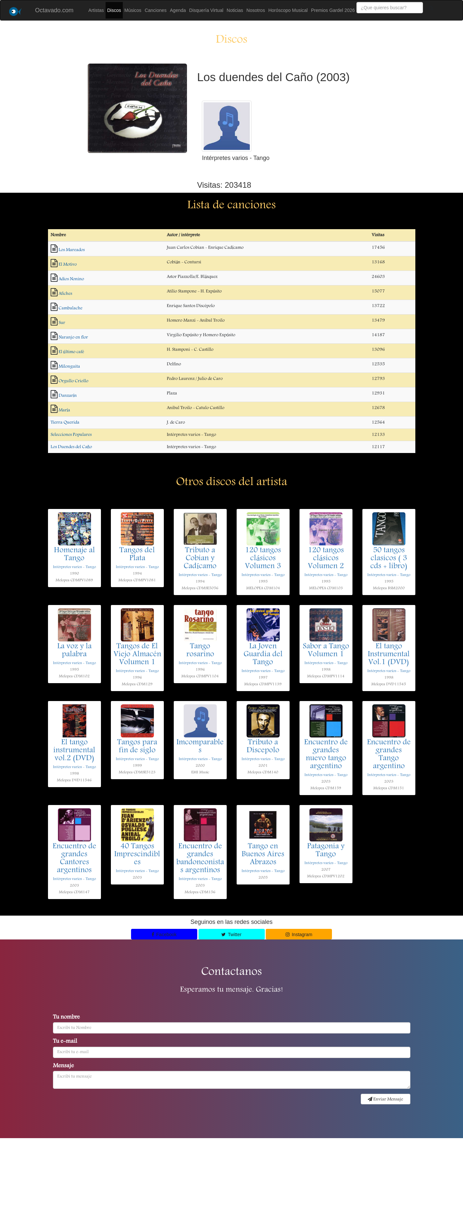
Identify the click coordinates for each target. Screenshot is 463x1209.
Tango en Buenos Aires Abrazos (263, 855)
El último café (71, 352)
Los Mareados (72, 250)
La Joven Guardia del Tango (263, 655)
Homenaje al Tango (74, 555)
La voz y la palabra (74, 651)
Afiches (65, 294)
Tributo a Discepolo (263, 747)
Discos (114, 10)
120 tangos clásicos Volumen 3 (263, 559)
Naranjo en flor (73, 337)
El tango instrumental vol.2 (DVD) (74, 751)
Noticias (235, 10)
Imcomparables (200, 747)
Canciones (155, 10)
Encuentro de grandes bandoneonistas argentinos (200, 859)
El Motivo (68, 265)
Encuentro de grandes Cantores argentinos (74, 859)
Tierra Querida (65, 423)
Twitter (231, 934)
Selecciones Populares (71, 435)
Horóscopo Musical (288, 10)
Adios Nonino (71, 279)
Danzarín (68, 396)
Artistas (96, 10)
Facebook (164, 934)
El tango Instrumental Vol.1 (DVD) (389, 655)
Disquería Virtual (206, 10)
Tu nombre (66, 1018)
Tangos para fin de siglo (137, 747)
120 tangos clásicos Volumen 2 (326, 559)
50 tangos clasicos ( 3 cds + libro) (388, 559)
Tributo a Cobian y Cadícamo (200, 559)
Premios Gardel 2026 (333, 10)
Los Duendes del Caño (71, 447)
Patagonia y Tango (326, 851)
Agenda (178, 10)
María (64, 410)
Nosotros (256, 10)
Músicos (132, 10)
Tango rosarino (200, 651)
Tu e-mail (65, 1042)
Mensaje (63, 1066)
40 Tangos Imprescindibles (137, 855)
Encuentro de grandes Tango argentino (389, 755)
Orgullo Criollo (73, 381)
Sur (62, 323)
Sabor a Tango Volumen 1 (326, 651)
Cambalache (70, 308)
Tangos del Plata (137, 555)
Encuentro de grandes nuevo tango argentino (326, 755)
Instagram (299, 934)
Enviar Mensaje (385, 1099)
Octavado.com (54, 10)
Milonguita (69, 367)
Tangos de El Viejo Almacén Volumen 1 (137, 655)
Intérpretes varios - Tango (74, 567)
